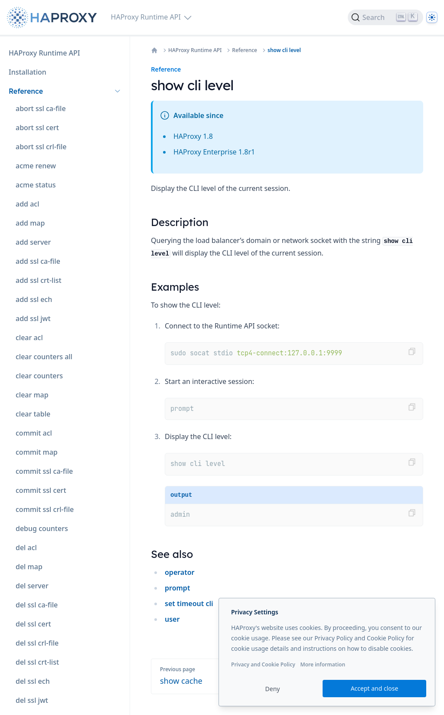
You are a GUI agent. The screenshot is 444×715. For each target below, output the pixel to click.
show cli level (284, 50)
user (172, 619)
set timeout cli (189, 603)
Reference (244, 50)
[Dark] (432, 17)
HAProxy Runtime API (195, 50)
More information (322, 664)
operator (180, 572)
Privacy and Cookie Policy (263, 664)
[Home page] (54, 17)
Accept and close (374, 688)
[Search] (385, 17)
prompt (177, 588)
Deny (272, 689)
